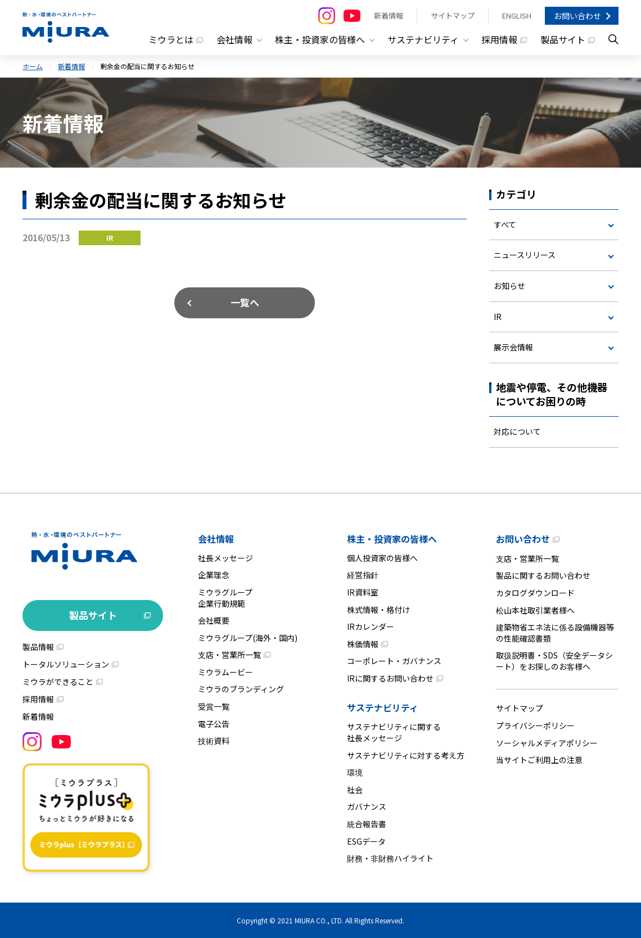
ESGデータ (366, 841)
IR (498, 316)
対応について (517, 431)
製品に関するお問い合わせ (543, 575)
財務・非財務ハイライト (390, 858)
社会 (355, 789)
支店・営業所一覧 (229, 654)
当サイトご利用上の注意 (539, 759)
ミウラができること (57, 681)
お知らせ (509, 285)
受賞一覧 (213, 706)
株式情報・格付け (378, 609)
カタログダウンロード (535, 592)
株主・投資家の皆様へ (392, 538)
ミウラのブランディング (241, 689)
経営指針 (362, 574)
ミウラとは (170, 39)
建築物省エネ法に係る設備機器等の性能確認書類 (555, 632)
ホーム (32, 66)
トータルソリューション (65, 664)
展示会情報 (513, 347)
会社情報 (216, 538)
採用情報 (499, 39)
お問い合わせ (577, 15)
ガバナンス (366, 806)
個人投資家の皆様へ (382, 557)
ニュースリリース (525, 254)
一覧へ (245, 302)
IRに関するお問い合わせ (390, 678)
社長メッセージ (225, 557)
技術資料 (213, 740)
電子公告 (213, 723)
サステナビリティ (382, 707)
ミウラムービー (225, 672)
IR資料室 (362, 592)
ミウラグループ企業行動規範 (225, 598)
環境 (355, 772)
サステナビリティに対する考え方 (405, 755)
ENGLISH (516, 15)
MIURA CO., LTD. (319, 920)
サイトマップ (453, 15)
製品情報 (38, 646)
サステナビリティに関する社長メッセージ (394, 732)
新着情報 (388, 15)
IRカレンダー (370, 626)
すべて (505, 224)
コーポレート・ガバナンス (394, 660)
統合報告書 (366, 823)
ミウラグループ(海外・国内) (247, 637)
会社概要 (213, 620)
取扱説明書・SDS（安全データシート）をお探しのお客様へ (554, 661)
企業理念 (213, 574)
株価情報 (362, 644)
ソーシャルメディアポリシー (547, 742)
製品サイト (562, 39)
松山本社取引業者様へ (535, 610)
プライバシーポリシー (535, 725)
